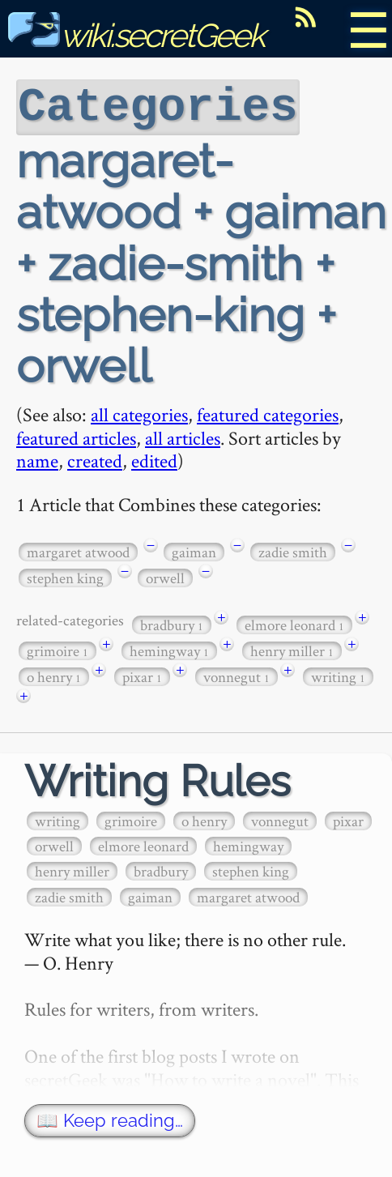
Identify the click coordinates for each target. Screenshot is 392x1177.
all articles (182, 436)
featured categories (268, 412)
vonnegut (236, 675)
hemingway (169, 649)
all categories (139, 412)
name (37, 458)
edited (154, 458)
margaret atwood (78, 550)
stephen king (65, 576)
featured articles (76, 436)
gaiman (194, 550)
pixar (142, 675)
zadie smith (292, 550)
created (94, 458)
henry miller (292, 649)
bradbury (171, 623)
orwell (165, 576)
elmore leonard (294, 623)
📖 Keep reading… (109, 1119)
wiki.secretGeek (136, 35)
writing (338, 675)
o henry (54, 675)
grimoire (57, 649)
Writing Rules (157, 779)
